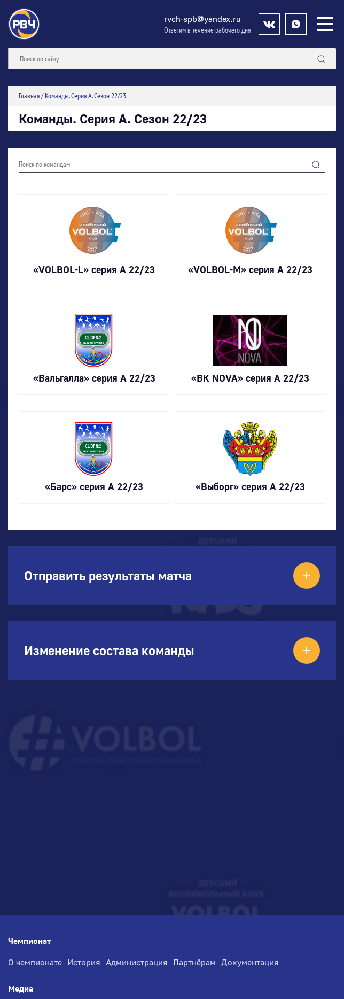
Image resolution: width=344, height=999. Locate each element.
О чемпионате (35, 962)
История (83, 962)
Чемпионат (29, 941)
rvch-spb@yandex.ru (202, 18)
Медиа (20, 988)
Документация (250, 962)
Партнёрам (194, 962)
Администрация (137, 962)
